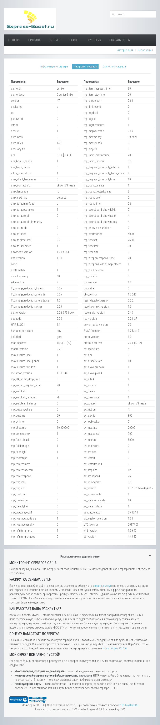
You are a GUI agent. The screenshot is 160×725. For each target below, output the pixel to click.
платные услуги (103, 585)
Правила (34, 40)
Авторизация (125, 50)
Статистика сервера (114, 66)
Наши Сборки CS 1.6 (114, 648)
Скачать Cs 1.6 (119, 40)
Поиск (74, 40)
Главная (14, 40)
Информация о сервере (54, 66)
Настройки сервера (85, 66)
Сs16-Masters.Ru (128, 705)
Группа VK (94, 40)
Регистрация (145, 50)
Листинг (55, 40)
